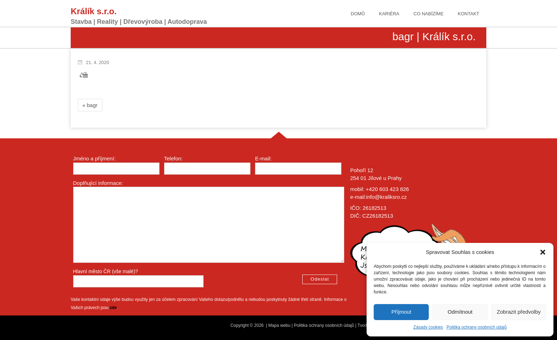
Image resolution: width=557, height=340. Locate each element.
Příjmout (401, 312)
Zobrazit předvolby (519, 312)
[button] (542, 252)
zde (113, 307)
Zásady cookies (428, 327)
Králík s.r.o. (94, 11)
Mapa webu (279, 325)
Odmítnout (460, 312)
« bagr (90, 105)
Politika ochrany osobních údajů (477, 327)
